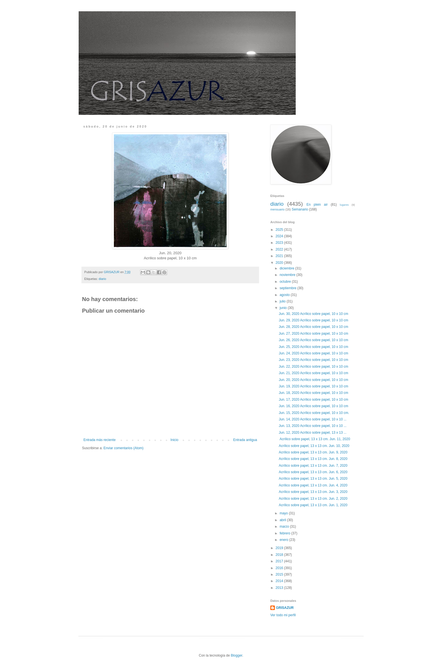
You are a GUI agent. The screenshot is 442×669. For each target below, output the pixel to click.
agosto (285, 295)
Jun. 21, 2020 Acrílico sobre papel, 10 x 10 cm (313, 373)
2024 (280, 236)
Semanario (300, 209)
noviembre (288, 275)
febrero (285, 533)
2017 (280, 561)
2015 (280, 574)
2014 (280, 581)
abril (283, 520)
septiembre (288, 288)
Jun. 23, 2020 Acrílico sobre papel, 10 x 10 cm (313, 360)
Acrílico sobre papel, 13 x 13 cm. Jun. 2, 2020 (313, 499)
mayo (284, 513)
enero (284, 540)
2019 (280, 548)
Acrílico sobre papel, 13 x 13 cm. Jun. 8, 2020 (313, 459)
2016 (280, 568)
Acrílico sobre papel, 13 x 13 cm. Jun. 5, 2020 (313, 479)
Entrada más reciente (99, 440)
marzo (285, 526)
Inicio (174, 440)
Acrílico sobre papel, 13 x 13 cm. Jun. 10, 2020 (314, 446)
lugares (344, 204)
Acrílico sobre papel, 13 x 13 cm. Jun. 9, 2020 (313, 452)
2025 (280, 230)
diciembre (287, 268)
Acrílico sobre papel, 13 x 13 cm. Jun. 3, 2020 (313, 492)
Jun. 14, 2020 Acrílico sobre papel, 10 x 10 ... (312, 419)
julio (283, 301)
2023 (280, 243)
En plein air (317, 205)
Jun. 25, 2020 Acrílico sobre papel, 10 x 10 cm (313, 347)
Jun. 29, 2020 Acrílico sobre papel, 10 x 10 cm (313, 320)
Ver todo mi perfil (283, 615)
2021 (280, 256)
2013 (280, 588)
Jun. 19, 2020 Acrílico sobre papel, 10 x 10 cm (313, 386)
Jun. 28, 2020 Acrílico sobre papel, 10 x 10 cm (313, 327)
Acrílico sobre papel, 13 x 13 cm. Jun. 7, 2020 (313, 466)
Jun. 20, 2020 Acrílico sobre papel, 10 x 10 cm (313, 380)
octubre (286, 282)
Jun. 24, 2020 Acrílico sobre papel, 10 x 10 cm (313, 353)
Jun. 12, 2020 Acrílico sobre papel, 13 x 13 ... (312, 433)
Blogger (236, 655)
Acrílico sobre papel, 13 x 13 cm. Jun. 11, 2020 (314, 439)
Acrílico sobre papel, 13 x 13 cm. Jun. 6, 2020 (313, 472)
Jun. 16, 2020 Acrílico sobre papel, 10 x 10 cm (313, 406)
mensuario (277, 209)
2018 (280, 555)
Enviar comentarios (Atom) (123, 448)
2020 (280, 263)
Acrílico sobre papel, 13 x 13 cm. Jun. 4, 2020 (313, 485)
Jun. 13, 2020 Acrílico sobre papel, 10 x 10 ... (312, 426)
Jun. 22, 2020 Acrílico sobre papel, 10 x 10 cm (313, 367)
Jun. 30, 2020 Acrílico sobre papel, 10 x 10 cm (313, 314)
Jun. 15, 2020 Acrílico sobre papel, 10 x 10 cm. (314, 413)
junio (284, 308)
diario (102, 278)
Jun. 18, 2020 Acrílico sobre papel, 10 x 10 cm (313, 393)
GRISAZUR (285, 608)
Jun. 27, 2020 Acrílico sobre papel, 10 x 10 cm (313, 333)
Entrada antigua (245, 440)
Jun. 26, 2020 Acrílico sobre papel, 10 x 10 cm (313, 340)
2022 (280, 249)
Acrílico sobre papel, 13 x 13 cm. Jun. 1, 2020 (313, 505)
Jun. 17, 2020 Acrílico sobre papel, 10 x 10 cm (313, 400)
